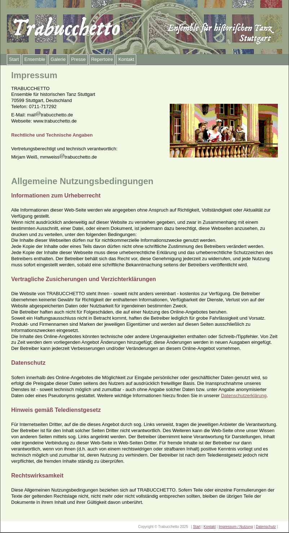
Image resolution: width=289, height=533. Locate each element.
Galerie (58, 59)
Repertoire (102, 59)
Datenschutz (266, 527)
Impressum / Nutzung (236, 527)
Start (14, 59)
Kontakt (126, 59)
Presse (78, 59)
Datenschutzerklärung (243, 395)
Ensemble (34, 59)
